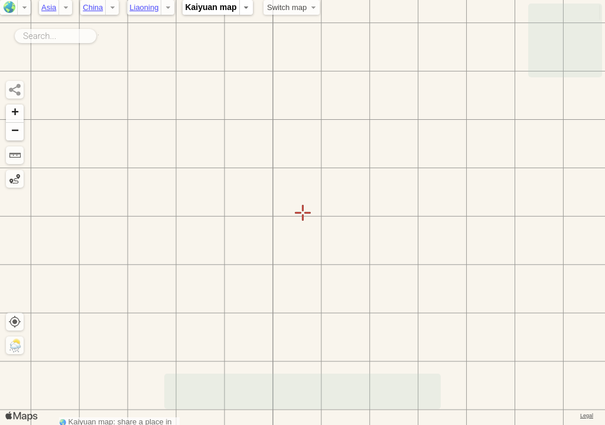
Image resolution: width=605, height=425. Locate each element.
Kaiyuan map (210, 7)
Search (98, 34)
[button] (15, 113)
